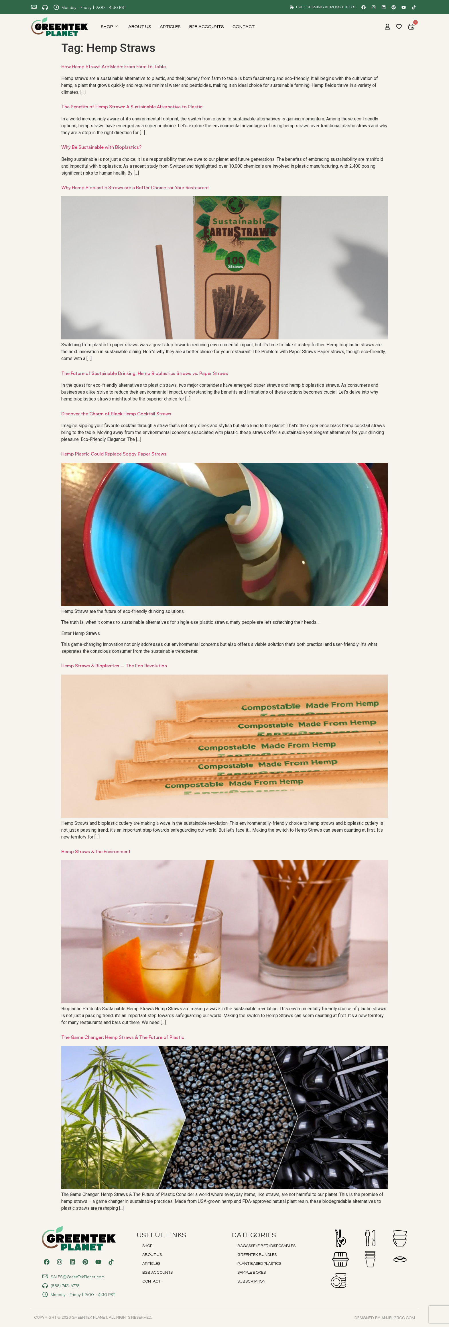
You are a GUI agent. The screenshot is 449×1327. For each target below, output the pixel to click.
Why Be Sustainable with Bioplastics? (101, 147)
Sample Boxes (251, 1273)
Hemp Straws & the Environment (96, 851)
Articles (170, 26)
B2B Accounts (206, 26)
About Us (139, 26)
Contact (244, 26)
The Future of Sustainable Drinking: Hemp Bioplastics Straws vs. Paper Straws (144, 373)
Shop (109, 26)
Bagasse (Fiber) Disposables (266, 1246)
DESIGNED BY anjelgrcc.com (385, 1317)
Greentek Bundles (257, 1255)
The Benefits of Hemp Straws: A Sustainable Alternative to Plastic (131, 107)
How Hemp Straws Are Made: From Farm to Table (113, 66)
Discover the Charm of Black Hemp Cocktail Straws (116, 414)
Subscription (251, 1281)
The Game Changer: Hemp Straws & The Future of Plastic (122, 1037)
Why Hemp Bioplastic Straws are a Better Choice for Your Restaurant (135, 187)
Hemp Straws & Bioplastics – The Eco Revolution (114, 666)
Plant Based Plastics (259, 1264)
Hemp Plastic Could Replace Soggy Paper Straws (113, 454)
